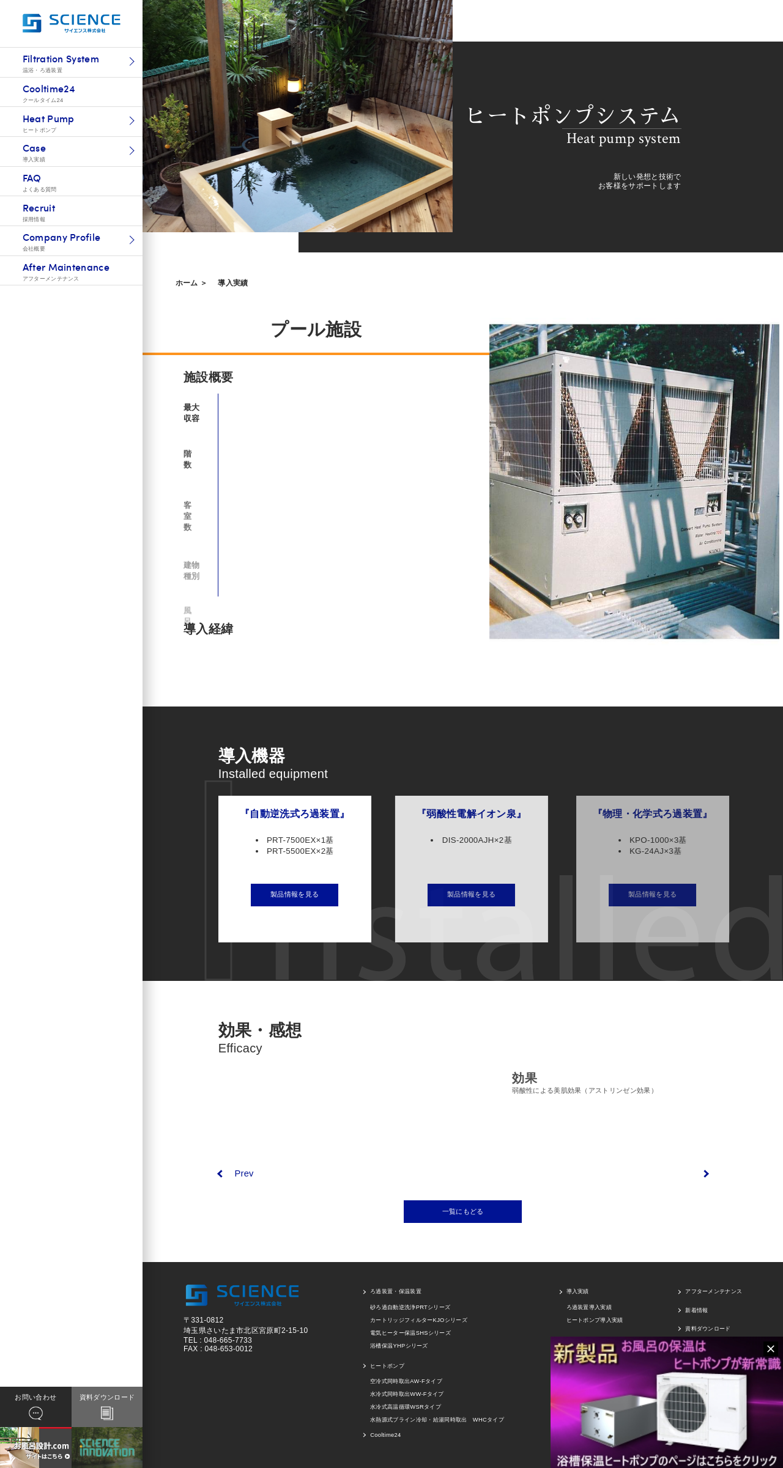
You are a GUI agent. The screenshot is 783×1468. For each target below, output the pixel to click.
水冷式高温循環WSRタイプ (405, 1407)
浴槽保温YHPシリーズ (399, 1346)
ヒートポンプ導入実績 (594, 1320)
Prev (243, 1173)
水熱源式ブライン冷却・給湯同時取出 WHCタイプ (437, 1420)
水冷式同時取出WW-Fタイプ (407, 1394)
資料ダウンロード (708, 1329)
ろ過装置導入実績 (589, 1307)
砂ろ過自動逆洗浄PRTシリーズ (410, 1307)
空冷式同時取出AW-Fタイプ (406, 1381)
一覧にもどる (463, 1211)
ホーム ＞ (192, 283)
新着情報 (696, 1310)
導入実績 (233, 283)
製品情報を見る (307, 894)
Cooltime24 (385, 1435)
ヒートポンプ (387, 1366)
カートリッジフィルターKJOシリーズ (418, 1320)
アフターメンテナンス (713, 1291)
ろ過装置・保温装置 (395, 1291)
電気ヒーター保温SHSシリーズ (410, 1333)
